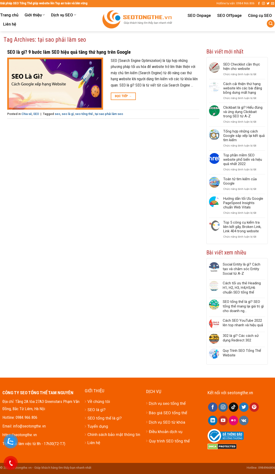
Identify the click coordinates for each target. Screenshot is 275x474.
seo (57, 114)
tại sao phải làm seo (109, 114)
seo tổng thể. (84, 114)
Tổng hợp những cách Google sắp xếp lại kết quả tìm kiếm (244, 135)
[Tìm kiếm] (271, 24)
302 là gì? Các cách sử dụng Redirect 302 (241, 338)
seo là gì (68, 114)
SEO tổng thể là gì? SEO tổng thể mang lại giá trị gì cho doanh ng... (243, 306)
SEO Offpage (229, 15)
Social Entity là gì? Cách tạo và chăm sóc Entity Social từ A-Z (241, 269)
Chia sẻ (26, 114)
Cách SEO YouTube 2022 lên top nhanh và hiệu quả (243, 322)
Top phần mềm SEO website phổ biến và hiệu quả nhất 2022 (242, 159)
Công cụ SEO (260, 15)
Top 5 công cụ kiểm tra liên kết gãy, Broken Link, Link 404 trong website (242, 226)
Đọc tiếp (123, 96)
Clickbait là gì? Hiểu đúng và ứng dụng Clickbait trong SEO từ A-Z (242, 111)
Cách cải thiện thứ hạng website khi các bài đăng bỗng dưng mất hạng (242, 88)
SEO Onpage (199, 15)
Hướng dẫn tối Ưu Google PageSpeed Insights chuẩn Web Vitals (243, 202)
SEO (36, 114)
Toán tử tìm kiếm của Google (240, 181)
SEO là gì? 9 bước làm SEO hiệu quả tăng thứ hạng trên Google (69, 52)
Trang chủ (9, 15)
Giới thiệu (35, 15)
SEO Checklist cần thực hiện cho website (241, 66)
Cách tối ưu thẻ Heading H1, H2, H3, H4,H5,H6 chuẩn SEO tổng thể (242, 287)
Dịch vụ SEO (63, 15)
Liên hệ (9, 24)
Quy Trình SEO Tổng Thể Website (242, 352)
